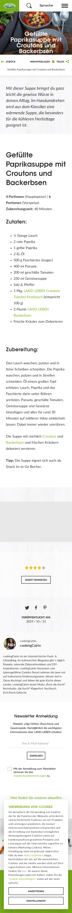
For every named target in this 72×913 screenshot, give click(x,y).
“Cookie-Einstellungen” (22, 879)
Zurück (8, 62)
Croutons (49, 436)
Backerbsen (15, 442)
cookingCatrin (28, 641)
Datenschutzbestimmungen (29, 776)
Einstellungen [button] (36, 901)
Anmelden (36, 756)
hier (24, 871)
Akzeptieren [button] (36, 891)
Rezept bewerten (36, 580)
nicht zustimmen (34, 855)
